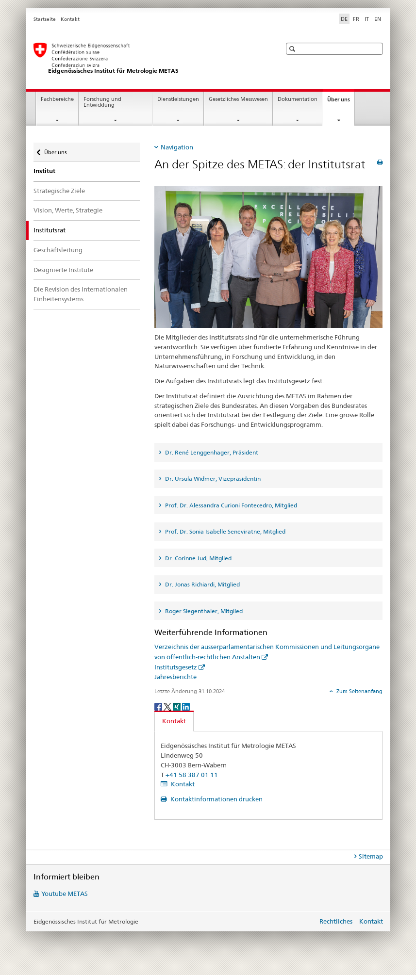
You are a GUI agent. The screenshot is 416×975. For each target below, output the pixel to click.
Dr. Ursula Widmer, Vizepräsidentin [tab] (212, 478)
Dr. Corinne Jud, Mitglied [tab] (198, 558)
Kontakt (70, 19)
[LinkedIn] (186, 706)
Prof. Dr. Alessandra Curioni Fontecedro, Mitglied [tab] (230, 505)
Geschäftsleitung (58, 250)
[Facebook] (159, 706)
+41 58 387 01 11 (192, 775)
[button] (293, 48)
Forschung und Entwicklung (102, 102)
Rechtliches (335, 921)
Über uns (340, 102)
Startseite (44, 19)
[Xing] (177, 706)
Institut (44, 171)
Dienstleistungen (178, 99)
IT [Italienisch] (367, 19)
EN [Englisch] (377, 19)
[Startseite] (147, 59)
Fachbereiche (57, 99)
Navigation (177, 147)
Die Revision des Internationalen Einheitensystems (80, 294)
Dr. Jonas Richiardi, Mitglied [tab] (202, 584)
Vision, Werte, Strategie (67, 210)
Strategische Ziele (59, 191)
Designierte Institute (63, 270)
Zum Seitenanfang (359, 691)
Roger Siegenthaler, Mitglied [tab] (203, 611)
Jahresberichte (175, 677)
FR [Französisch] (356, 19)
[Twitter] (168, 706)
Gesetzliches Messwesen (238, 99)
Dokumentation (297, 99)
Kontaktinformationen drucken (216, 799)
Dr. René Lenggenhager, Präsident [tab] (211, 452)
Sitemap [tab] (371, 856)
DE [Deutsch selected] (344, 19)
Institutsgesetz (175, 667)
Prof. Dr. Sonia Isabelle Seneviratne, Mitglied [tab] (224, 531)
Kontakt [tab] (174, 721)
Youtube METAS (64, 893)
